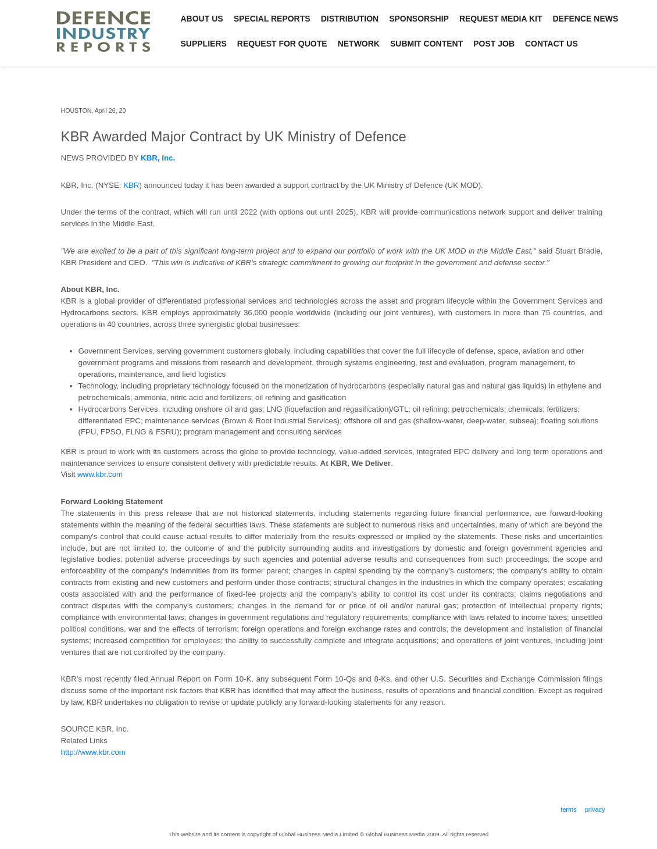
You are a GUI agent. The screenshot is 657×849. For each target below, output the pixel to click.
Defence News (586, 18)
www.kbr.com (100, 474)
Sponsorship (419, 18)
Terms (568, 809)
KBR (131, 185)
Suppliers (204, 43)
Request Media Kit (500, 18)
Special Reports (272, 18)
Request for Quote (282, 43)
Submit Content (426, 43)
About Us (202, 18)
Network (359, 43)
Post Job (494, 43)
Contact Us (551, 43)
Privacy (595, 809)
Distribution (350, 18)
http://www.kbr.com (93, 752)
